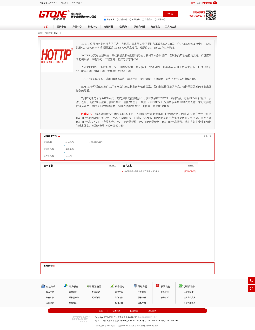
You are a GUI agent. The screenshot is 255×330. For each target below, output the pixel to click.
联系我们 (123, 26)
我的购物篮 (209, 2)
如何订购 (119, 303)
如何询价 (119, 297)
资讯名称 (161, 19)
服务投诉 (165, 297)
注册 (199, 3)
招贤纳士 (134, 311)
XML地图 (111, 325)
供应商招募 (139, 26)
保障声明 (73, 292)
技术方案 (116, 311)
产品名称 (123, 19)
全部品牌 (48, 33)
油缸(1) (69, 156)
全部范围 (110, 19)
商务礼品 (155, 26)
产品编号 (136, 19)
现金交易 (50, 292)
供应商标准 (189, 292)
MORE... (112, 165)
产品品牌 (149, 19)
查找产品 (119, 292)
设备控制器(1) (97, 142)
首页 (40, 33)
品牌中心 (61, 26)
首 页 (45, 26)
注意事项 (142, 292)
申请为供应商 (189, 303)
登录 (193, 3)
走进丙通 (108, 26)
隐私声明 (142, 303)
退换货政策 (74, 297)
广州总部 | (63, 3)
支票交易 (50, 303)
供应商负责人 (189, 297)
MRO (192, 98)
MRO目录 (152, 311)
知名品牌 (100, 325)
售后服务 (73, 303)
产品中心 (77, 26)
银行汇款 (50, 297)
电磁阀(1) (70, 149)
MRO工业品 (127, 325)
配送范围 (96, 297)
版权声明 (142, 297)
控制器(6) (70, 142)
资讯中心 (92, 26)
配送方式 (96, 292)
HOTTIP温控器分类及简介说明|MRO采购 (141, 171)
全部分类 (207, 136)
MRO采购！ (153, 325)
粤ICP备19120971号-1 (147, 317)
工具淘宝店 (170, 26)
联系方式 (165, 292)
